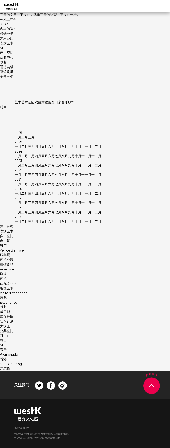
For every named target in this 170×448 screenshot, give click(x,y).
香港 (3, 359)
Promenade (9, 354)
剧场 (71, 102)
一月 (18, 137)
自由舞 (5, 240)
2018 (18, 207)
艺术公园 (6, 38)
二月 (24, 137)
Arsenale (7, 269)
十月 (78, 146)
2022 (18, 170)
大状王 (5, 326)
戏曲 (3, 62)
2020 (18, 188)
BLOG (4, 24)
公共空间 (6, 331)
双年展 (5, 255)
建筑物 (5, 368)
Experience (8, 302)
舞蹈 (44, 102)
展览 (51, 102)
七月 (58, 146)
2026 (18, 132)
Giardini (5, 335)
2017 (18, 217)
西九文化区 (8, 283)
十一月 (86, 146)
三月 (31, 137)
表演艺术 (6, 43)
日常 (58, 102)
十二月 (96, 146)
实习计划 (6, 321)
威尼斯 (5, 311)
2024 (18, 151)
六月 (51, 146)
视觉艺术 (6, 288)
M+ (2, 48)
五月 (44, 146)
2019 (18, 198)
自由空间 (6, 52)
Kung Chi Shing (11, 364)
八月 (64, 146)
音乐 (64, 102)
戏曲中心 (6, 57)
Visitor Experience (14, 293)
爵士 (3, 340)
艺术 (18, 102)
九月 (71, 146)
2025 (18, 142)
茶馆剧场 (6, 71)
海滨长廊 (6, 316)
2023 (18, 160)
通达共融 (6, 67)
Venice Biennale (12, 250)
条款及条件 (21, 428)
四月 (38, 146)
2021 (18, 179)
